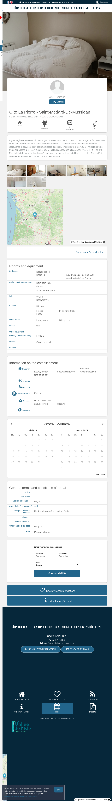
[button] (60, 101)
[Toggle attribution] (107, 242)
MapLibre (101, 242)
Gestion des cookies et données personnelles (21, 796)
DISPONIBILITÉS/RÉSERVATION (43, 649)
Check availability (59, 573)
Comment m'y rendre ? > (92, 252)
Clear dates (102, 474)
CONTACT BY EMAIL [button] (80, 649)
